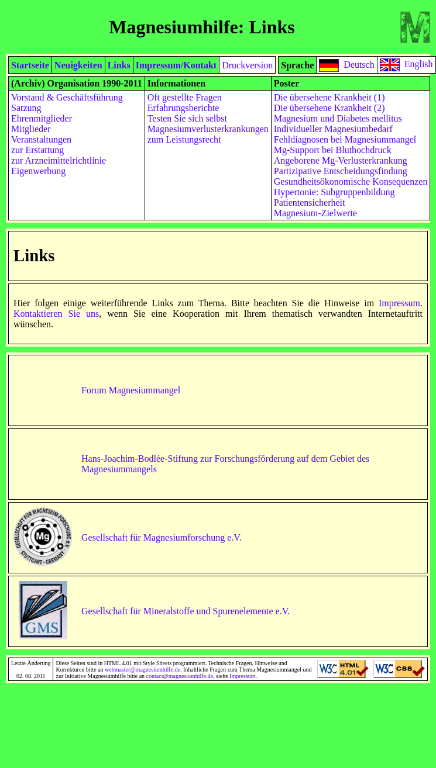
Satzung (26, 108)
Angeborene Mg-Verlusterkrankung (340, 160)
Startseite (30, 65)
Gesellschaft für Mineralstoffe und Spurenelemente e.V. (185, 611)
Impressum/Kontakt (176, 65)
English (418, 64)
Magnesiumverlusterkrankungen (208, 129)
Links (119, 65)
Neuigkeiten (78, 65)
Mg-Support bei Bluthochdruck (333, 150)
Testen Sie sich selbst (187, 118)
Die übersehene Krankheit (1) (329, 97)
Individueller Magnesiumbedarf (333, 129)
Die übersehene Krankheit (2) (329, 108)
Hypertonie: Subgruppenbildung (334, 192)
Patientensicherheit (309, 202)
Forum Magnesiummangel (130, 390)
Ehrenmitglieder (41, 118)
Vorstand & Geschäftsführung (67, 97)
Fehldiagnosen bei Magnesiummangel (345, 139)
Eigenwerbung (38, 171)
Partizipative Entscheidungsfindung (340, 171)
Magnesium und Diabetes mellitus (338, 118)
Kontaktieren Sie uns (56, 314)
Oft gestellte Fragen (184, 97)
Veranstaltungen (41, 139)
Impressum (399, 303)
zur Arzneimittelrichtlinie (58, 160)
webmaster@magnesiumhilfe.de (142, 669)
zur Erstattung (37, 150)
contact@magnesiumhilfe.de (179, 676)
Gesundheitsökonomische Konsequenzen (351, 181)
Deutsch (359, 64)
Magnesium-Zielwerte (315, 213)
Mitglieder (31, 129)
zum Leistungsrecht (184, 139)
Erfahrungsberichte (183, 108)
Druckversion (247, 65)
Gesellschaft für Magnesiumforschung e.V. (161, 537)
